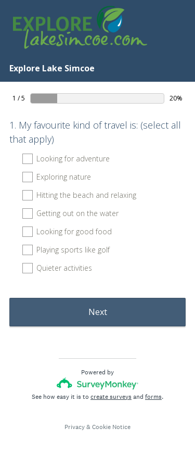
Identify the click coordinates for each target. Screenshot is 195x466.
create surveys (111, 397)
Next (97, 312)
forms (153, 397)
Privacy (74, 427)
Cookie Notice (111, 427)
